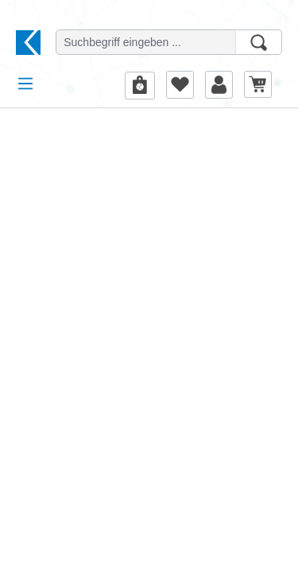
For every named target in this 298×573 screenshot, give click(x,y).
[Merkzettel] (180, 84)
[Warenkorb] (258, 84)
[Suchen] (258, 42)
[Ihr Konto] (219, 84)
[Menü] (25, 83)
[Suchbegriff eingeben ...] (146, 42)
